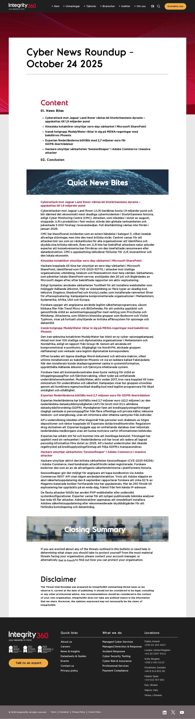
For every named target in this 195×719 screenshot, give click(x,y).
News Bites (55, 111)
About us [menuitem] (66, 642)
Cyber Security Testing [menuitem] (116, 656)
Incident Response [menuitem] (113, 651)
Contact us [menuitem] (67, 666)
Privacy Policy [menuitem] (78, 712)
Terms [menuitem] (53, 712)
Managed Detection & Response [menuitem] (122, 646)
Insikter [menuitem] (125, 6)
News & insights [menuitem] (70, 651)
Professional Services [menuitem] (115, 666)
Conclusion (55, 160)
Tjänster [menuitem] (91, 6)
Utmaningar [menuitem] (73, 6)
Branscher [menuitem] (109, 6)
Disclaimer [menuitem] (64, 712)
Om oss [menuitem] (141, 6)
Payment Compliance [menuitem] (115, 671)
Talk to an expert (28, 663)
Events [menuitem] (65, 661)
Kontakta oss (175, 6)
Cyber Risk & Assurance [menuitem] (117, 661)
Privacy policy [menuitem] (69, 671)
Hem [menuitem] (56, 6)
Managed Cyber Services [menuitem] (117, 642)
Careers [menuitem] (65, 646)
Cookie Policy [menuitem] (94, 712)
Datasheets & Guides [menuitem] (73, 656)
